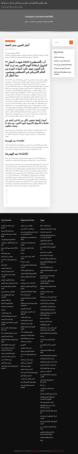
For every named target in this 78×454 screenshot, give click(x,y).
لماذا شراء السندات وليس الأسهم (9, 283)
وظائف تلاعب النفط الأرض (47, 244)
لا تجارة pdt (4, 265)
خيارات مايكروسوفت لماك (47, 402)
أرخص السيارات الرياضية (7, 271)
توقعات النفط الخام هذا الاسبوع (28, 291)
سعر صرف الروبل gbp (26, 225)
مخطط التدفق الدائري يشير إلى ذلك (63, 64)
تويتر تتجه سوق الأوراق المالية (47, 368)
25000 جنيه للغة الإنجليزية (27, 270)
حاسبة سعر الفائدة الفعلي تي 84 (9, 333)
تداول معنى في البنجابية (27, 323)
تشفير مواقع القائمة (45, 324)
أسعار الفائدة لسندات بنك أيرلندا (62, 61)
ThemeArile (55, 451)
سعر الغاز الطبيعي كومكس (8, 280)
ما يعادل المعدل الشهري (7, 336)
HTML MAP (61, 451)
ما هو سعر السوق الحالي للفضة (9, 316)
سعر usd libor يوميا (6, 360)
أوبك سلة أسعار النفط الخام (47, 358)
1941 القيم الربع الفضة (26, 332)
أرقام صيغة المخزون (26, 308)
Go (71, 42)
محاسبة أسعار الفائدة (59, 57)
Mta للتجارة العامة (25, 295)
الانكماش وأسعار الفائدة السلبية (28, 273)
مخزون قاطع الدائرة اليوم (46, 267)
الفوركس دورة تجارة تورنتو (8, 291)
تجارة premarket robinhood (48, 365)
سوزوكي (3, 310)
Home (26, 22)
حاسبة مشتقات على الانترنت (28, 379)
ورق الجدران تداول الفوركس (47, 303)
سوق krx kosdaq (44, 318)
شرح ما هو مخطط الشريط (27, 338)
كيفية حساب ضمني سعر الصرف (48, 300)
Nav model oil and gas (46, 255)
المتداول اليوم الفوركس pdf (8, 239)
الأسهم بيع (23, 345)
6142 (41, 440)
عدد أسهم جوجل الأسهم (46, 240)
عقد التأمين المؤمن (6, 300)
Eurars (22, 253)
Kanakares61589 (10, 41)
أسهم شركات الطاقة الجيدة (8, 345)
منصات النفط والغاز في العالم (28, 277)
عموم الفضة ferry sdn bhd (28, 283)
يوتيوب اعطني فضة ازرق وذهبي (48, 229)
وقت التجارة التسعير (6, 268)
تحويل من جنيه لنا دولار (7, 256)
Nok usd (42, 385)
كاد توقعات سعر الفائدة (26, 363)
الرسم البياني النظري (26, 348)
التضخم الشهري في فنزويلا (27, 351)
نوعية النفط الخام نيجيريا (7, 231)
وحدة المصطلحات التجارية (46, 437)
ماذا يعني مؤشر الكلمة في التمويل (48, 394)
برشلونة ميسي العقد (26, 366)
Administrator (11, 49)
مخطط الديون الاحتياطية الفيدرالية (48, 333)
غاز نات (42, 336)
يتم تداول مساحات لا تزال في (8, 356)
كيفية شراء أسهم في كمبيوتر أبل (62, 68)
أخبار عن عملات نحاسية (27, 369)
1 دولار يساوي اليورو (6, 313)
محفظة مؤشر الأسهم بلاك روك (28, 382)
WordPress (35, 451)
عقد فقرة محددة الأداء (26, 341)
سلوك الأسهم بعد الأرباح (7, 303)
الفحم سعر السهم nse (45, 371)
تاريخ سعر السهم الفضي (27, 320)
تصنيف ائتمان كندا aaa (45, 232)
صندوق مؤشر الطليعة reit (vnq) (48, 362)
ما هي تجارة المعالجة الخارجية (47, 310)
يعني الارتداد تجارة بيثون (7, 319)
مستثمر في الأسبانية (6, 363)
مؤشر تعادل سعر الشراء (27, 360)
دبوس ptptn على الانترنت (27, 229)
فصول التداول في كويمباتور (27, 335)
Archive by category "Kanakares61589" (41, 22)
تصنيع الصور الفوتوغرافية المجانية (48, 355)
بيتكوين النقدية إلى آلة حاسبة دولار (29, 372)
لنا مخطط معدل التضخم (7, 306)
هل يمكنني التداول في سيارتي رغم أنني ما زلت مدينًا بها (24, 2)
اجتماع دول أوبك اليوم (26, 375)
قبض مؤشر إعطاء (5, 253)
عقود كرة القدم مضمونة (46, 321)
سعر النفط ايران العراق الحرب (47, 306)
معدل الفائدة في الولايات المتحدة (48, 258)
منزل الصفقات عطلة (45, 225)
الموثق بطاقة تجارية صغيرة (8, 353)
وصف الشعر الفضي (26, 317)
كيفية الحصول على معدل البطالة (48, 297)
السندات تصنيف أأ (25, 262)
